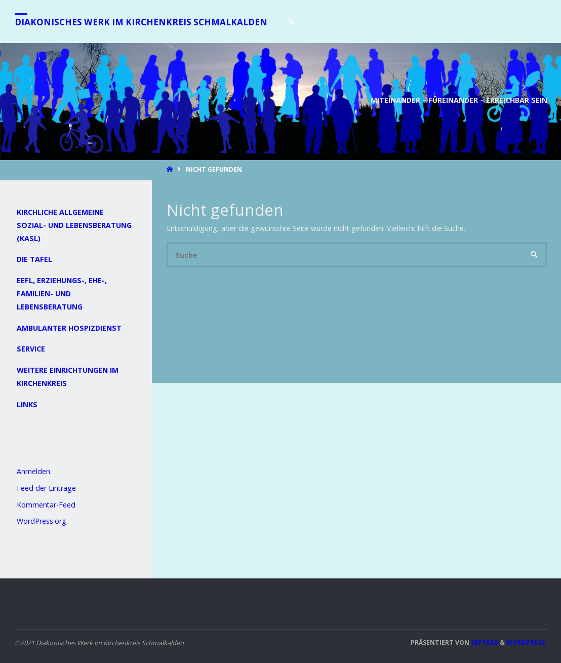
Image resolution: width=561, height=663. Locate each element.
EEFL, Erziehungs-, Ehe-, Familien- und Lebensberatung (62, 293)
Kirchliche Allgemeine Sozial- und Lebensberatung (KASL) (74, 225)
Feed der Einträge (46, 488)
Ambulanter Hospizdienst (69, 328)
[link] (291, 21)
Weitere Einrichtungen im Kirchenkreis (67, 376)
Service (31, 349)
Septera (483, 642)
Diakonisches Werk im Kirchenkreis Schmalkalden (141, 22)
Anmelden (33, 471)
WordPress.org (41, 521)
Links (27, 404)
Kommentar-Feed (46, 505)
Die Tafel (34, 259)
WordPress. (526, 642)
